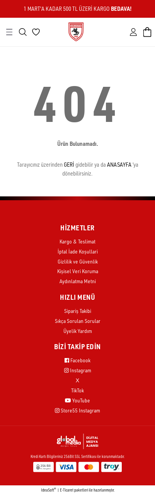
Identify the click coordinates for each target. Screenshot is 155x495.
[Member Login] (133, 32)
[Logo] (76, 31)
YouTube (77, 400)
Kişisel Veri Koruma (77, 271)
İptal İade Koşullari (78, 251)
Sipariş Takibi (77, 310)
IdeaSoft (48, 489)
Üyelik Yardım (77, 331)
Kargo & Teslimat (77, 241)
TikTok (77, 390)
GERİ (69, 164)
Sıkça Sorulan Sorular (77, 321)
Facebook (77, 360)
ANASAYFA (119, 164)
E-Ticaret (66, 490)
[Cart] (147, 32)
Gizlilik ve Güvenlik (78, 261)
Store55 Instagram (77, 410)
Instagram (77, 370)
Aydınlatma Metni (78, 281)
